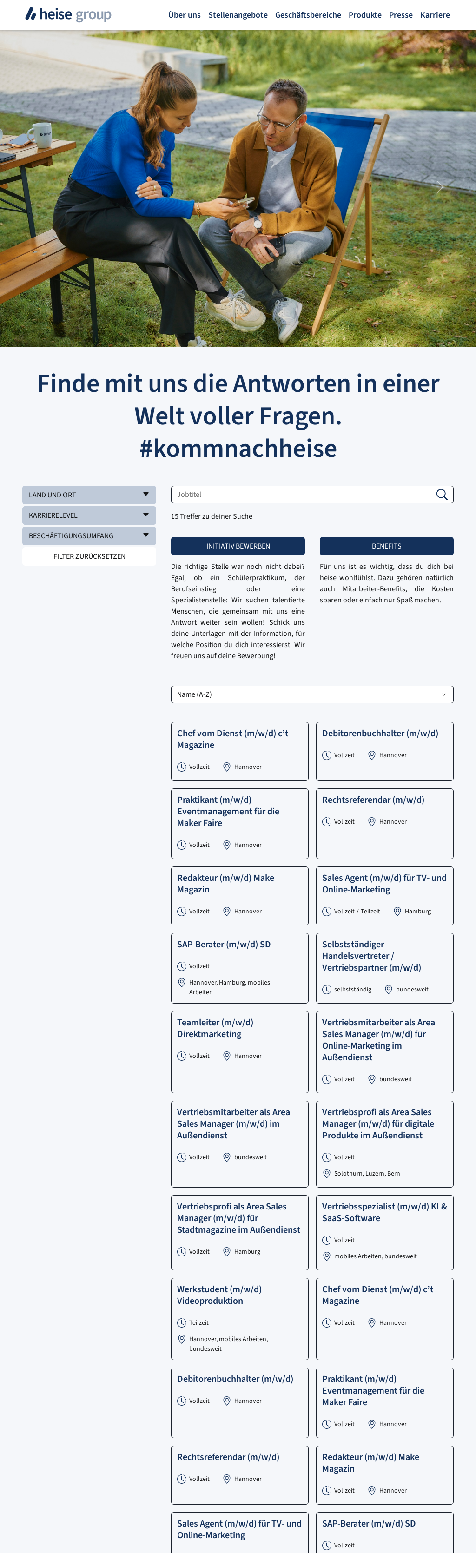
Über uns (184, 15)
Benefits (387, 546)
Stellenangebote (238, 15)
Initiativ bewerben (238, 546)
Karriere (435, 15)
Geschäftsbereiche (308, 15)
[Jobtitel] (312, 494)
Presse (401, 15)
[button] (89, 495)
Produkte (365, 15)
